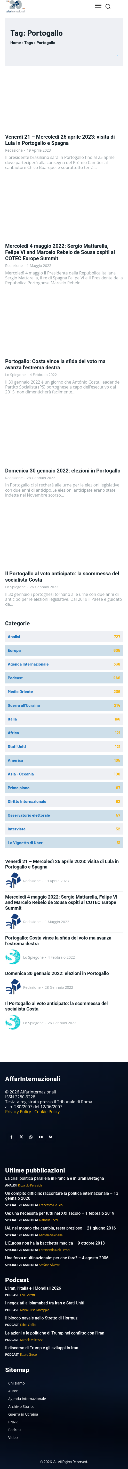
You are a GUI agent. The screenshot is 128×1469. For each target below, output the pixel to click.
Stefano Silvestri (49, 1265)
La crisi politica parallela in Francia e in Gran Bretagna (54, 1178)
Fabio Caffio (28, 1325)
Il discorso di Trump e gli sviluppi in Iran (41, 1347)
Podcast (12, 1295)
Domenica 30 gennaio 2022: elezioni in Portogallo (63, 471)
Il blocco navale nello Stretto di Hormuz (41, 1318)
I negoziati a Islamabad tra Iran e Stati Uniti (44, 1303)
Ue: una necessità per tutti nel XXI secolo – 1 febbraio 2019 (59, 1213)
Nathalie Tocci (48, 1220)
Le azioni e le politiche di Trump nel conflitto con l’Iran (54, 1333)
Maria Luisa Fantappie (34, 1310)
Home (15, 42)
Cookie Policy (47, 1111)
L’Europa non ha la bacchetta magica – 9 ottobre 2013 (55, 1243)
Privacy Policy (18, 1111)
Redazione (14, 150)
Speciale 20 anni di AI (21, 1205)
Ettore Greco (28, 1354)
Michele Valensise (50, 1235)
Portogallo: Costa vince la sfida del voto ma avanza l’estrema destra (55, 364)
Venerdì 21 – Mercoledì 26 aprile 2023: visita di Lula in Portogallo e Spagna (60, 140)
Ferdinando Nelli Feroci (54, 1250)
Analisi (11, 1185)
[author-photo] (13, 880)
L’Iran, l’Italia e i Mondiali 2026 (33, 1288)
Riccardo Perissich (30, 1185)
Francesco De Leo (50, 1205)
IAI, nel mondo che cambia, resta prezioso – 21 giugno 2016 (60, 1228)
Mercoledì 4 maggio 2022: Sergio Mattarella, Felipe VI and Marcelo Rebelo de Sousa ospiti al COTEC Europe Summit (60, 252)
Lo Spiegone (15, 374)
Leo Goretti (27, 1295)
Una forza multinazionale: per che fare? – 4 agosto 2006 (56, 1257)
